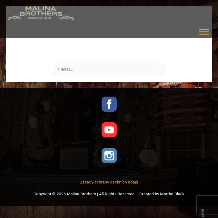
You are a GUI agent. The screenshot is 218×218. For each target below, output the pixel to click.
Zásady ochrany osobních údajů (109, 182)
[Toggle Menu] (204, 32)
